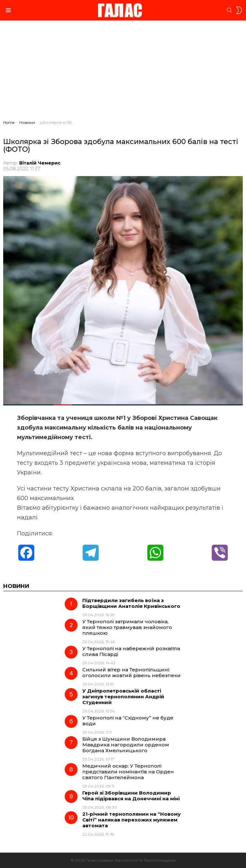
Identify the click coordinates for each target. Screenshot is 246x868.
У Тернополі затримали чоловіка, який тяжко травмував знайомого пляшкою (127, 627)
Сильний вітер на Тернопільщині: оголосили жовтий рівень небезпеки (131, 672)
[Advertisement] (123, 72)
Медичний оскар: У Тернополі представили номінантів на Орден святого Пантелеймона (128, 771)
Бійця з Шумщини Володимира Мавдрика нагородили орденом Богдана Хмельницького (125, 744)
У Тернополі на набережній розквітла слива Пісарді (131, 651)
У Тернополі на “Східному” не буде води (127, 721)
